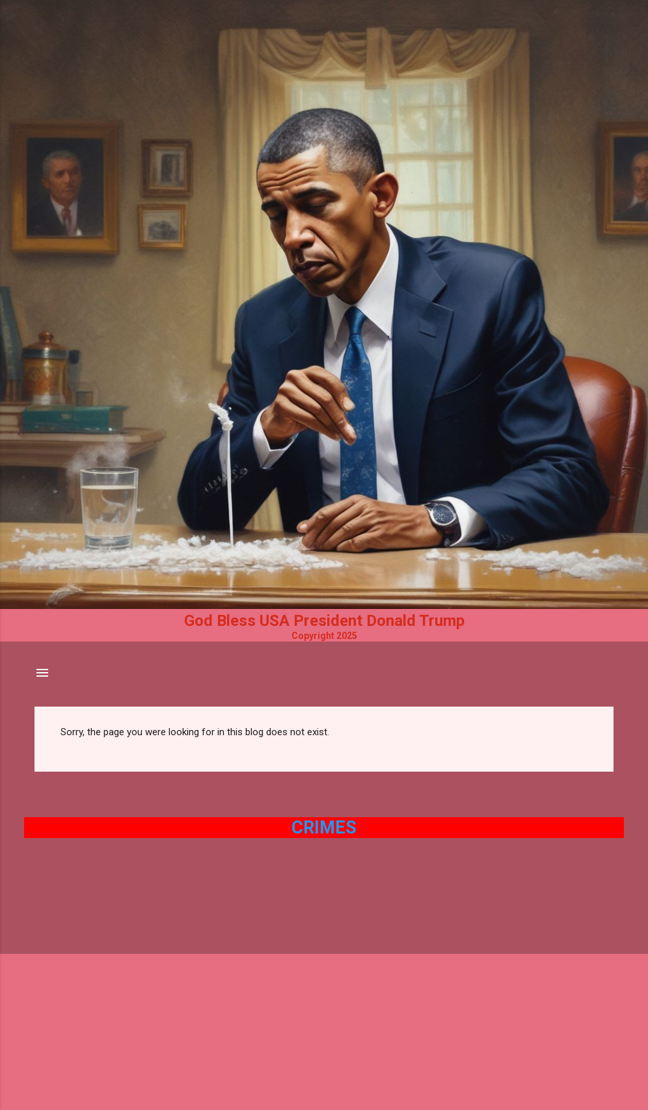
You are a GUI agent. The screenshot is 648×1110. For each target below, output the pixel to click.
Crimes (324, 827)
